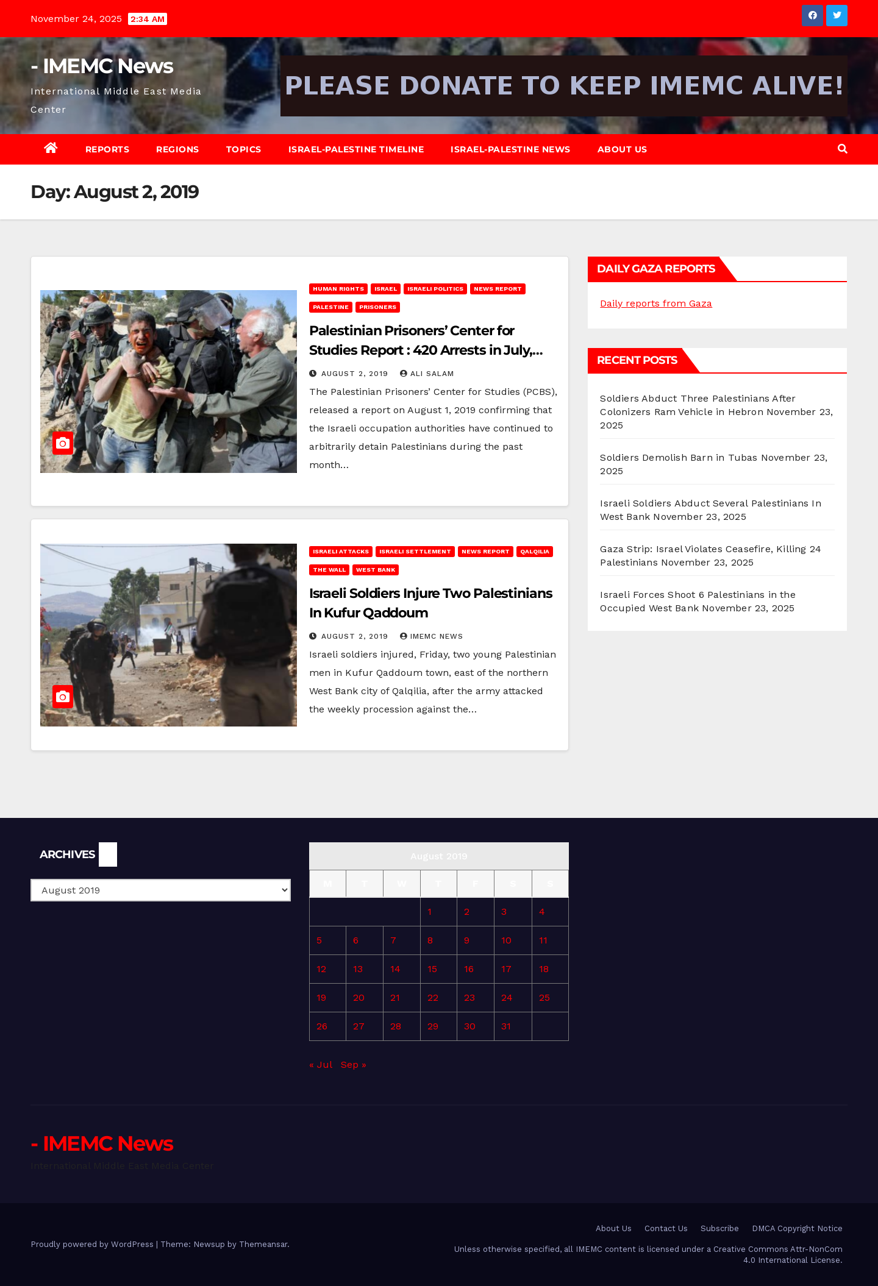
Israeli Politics (435, 288)
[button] (843, 149)
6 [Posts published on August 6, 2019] (356, 940)
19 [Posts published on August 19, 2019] (321, 997)
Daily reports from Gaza (656, 303)
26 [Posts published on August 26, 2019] (321, 1026)
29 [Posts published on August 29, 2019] (432, 1026)
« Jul (320, 1064)
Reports (107, 149)
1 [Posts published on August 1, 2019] (429, 911)
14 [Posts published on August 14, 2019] (395, 969)
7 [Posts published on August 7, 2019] (393, 940)
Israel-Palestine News (511, 149)
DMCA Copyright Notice (797, 1228)
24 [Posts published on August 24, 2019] (507, 997)
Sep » (353, 1064)
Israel (385, 288)
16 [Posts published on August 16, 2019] (469, 969)
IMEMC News (431, 636)
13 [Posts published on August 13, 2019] (358, 969)
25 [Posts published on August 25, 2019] (544, 997)
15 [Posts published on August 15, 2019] (432, 969)
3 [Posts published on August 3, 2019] (504, 911)
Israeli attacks (341, 551)
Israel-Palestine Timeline (356, 149)
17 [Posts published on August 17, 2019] (506, 969)
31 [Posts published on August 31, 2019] (506, 1026)
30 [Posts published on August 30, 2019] (470, 1026)
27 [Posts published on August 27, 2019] (359, 1026)
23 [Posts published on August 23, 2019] (469, 997)
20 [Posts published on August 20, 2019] (359, 997)
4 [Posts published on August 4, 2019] (542, 911)
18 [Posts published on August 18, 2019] (544, 969)
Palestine (331, 307)
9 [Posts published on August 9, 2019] (466, 940)
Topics (244, 149)
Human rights (338, 288)
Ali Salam (427, 373)
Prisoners (377, 307)
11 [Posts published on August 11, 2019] (543, 940)
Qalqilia (534, 551)
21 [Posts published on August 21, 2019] (395, 997)
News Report (498, 288)
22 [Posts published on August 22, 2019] (432, 997)
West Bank (375, 569)
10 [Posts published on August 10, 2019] (506, 940)
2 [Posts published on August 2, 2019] (466, 911)
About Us (623, 149)
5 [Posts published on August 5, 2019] (319, 940)
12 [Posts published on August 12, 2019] (321, 969)
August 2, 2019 (356, 373)
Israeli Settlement (415, 551)
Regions (177, 149)
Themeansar (263, 1244)
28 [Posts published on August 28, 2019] (395, 1026)
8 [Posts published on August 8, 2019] (430, 940)
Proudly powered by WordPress (93, 1244)
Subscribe (720, 1228)
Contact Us (666, 1228)
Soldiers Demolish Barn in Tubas (678, 457)
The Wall (329, 569)
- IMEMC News (101, 66)
